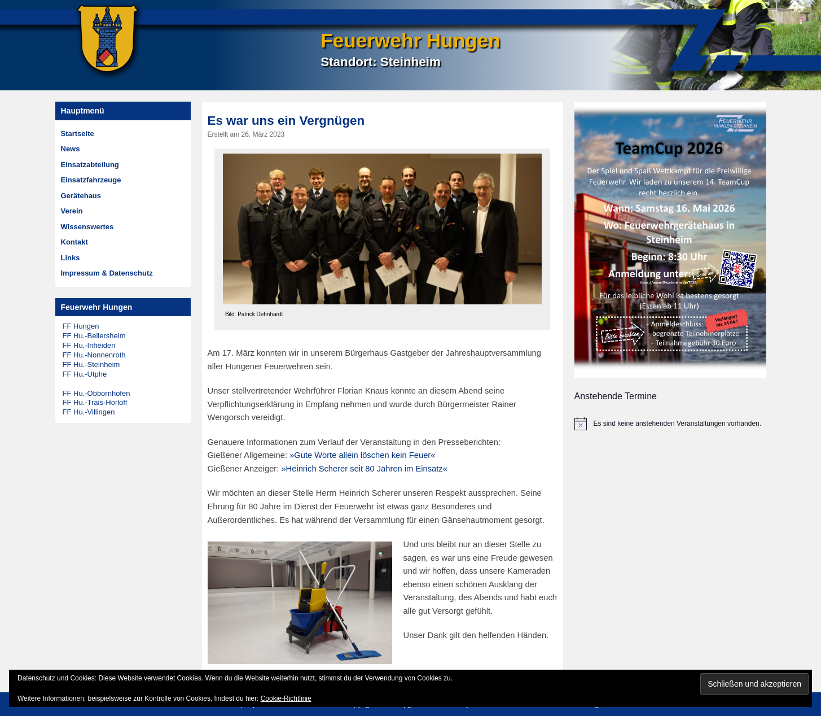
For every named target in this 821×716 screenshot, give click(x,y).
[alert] (670, 423)
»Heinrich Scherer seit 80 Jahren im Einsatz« (364, 468)
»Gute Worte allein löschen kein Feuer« (362, 455)
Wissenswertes (87, 226)
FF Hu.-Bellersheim (94, 335)
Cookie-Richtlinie (286, 698)
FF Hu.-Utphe (85, 374)
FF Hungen (81, 326)
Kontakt (74, 242)
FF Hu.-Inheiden (89, 345)
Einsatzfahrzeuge (91, 180)
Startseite (77, 133)
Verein (72, 211)
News (70, 149)
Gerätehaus (81, 195)
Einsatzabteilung (90, 164)
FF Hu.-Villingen (89, 412)
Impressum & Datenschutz (107, 273)
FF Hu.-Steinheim (91, 364)
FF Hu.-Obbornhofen (96, 393)
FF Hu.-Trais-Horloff (95, 402)
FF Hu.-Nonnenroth (94, 355)
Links (70, 258)
